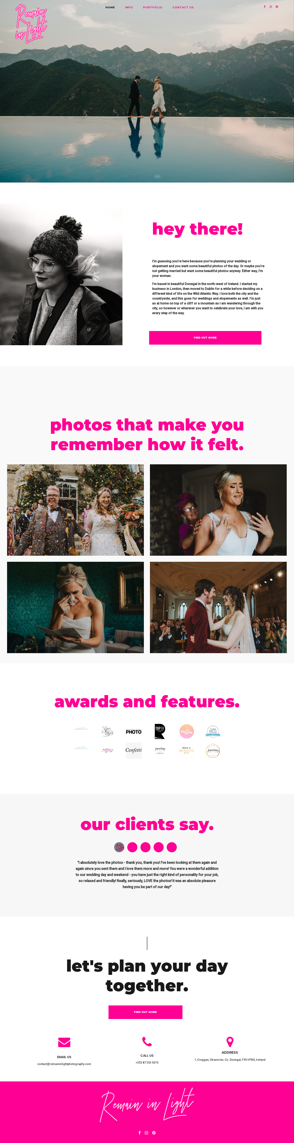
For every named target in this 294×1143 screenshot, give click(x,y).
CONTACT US (183, 7)
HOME (110, 7)
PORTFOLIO (152, 7)
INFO (129, 7)
